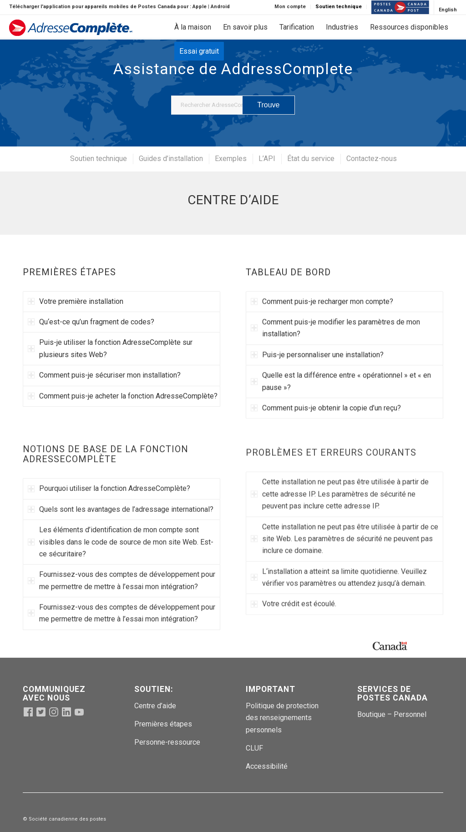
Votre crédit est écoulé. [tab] (293, 642)
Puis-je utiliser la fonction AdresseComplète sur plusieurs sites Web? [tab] (110, 350)
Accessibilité (267, 766)
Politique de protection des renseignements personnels (282, 717)
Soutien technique (338, 7)
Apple (199, 7)
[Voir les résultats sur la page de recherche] (268, 105)
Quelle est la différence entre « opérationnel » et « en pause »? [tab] (341, 386)
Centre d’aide (155, 705)
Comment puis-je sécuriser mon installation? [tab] (104, 377)
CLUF (254, 748)
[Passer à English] (448, 10)
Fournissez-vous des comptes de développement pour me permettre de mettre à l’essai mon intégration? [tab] (121, 605)
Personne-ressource (167, 742)
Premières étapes (163, 724)
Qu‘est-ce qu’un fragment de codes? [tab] (91, 324)
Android (220, 7)
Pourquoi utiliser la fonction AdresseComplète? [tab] (109, 513)
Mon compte (290, 7)
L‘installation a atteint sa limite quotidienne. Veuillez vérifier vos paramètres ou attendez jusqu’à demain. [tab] (339, 615)
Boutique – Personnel (391, 714)
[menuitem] (290, 7)
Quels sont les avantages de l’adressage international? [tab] (120, 533)
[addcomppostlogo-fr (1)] (70, 29)
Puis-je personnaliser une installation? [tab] (317, 359)
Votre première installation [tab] (75, 303)
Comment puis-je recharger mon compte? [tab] (322, 306)
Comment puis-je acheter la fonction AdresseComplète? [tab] (123, 397)
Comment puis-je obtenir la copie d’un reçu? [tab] (326, 412)
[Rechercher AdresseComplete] (233, 105)
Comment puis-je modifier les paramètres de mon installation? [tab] (335, 333)
